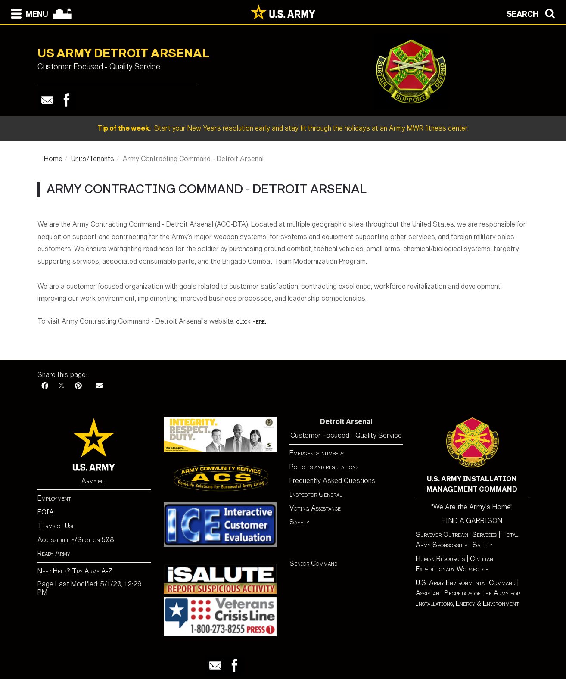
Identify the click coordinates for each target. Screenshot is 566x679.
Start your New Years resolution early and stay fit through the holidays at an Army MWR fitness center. (283, 128)
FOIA (45, 512)
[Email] (99, 386)
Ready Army (53, 553)
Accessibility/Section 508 (75, 540)
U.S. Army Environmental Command (465, 583)
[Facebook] (44, 386)
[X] (61, 386)
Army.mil (94, 481)
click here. (251, 321)
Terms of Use (56, 526)
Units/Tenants (92, 159)
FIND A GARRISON (472, 521)
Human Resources (440, 558)
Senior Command (313, 563)
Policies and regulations (323, 467)
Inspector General (315, 494)
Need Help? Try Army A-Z (74, 571)
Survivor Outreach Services (456, 534)
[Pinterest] (78, 386)
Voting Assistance (315, 508)
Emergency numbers (316, 453)
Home (53, 159)
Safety (299, 522)
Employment (54, 498)
